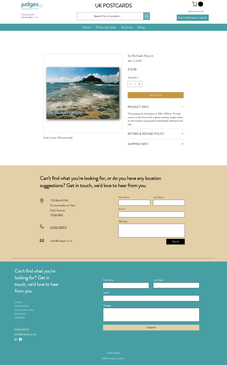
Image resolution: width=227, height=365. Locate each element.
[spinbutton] (135, 84)
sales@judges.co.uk (61, 240)
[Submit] (151, 327)
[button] (198, 4)
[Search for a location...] (108, 16)
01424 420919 (28, 14)
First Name (124, 197)
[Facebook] (20, 339)
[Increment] (140, 84)
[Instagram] (15, 339)
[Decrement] (130, 84)
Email (121, 209)
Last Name (158, 197)
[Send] (175, 241)
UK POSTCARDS (113, 5)
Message (123, 221)
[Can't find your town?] (193, 18)
